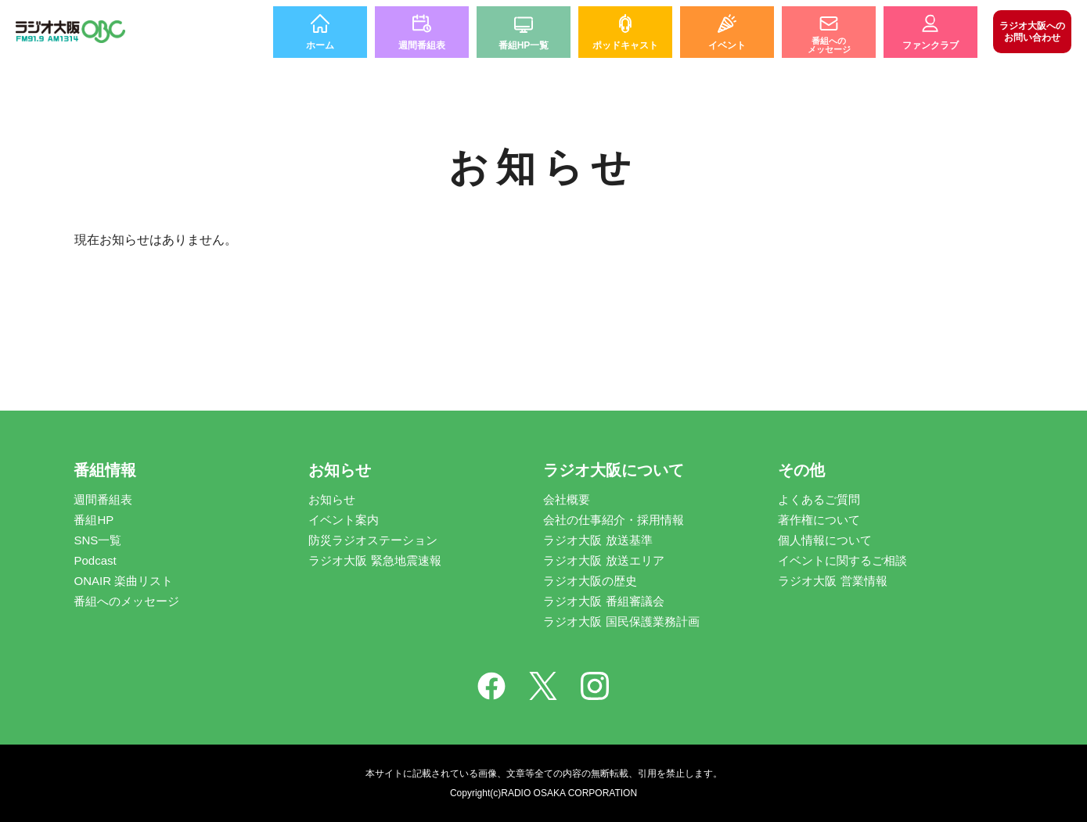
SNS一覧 (97, 540)
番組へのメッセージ (126, 601)
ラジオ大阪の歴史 (590, 580)
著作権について (819, 519)
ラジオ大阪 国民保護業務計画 (621, 621)
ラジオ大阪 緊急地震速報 (374, 560)
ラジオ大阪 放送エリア (603, 560)
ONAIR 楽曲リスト (123, 580)
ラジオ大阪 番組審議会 (603, 601)
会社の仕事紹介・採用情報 (613, 519)
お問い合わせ (1032, 31)
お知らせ (331, 499)
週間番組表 (103, 499)
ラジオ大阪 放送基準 (597, 540)
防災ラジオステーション (372, 540)
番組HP (93, 519)
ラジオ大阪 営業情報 (832, 580)
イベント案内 (343, 519)
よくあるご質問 (819, 499)
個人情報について (825, 540)
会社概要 (566, 499)
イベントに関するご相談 (842, 560)
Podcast (95, 560)
